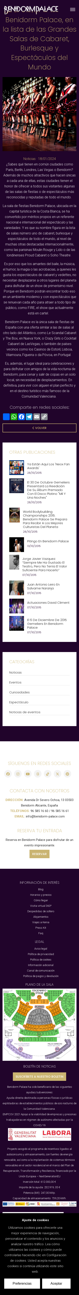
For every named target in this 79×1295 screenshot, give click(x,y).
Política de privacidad (41, 954)
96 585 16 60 (39, 811)
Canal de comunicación (41, 970)
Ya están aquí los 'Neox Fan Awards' (48, 466)
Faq (40, 933)
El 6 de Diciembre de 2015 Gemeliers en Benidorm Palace (47, 623)
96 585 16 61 (60, 811)
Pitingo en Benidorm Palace (48, 541)
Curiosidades (19, 692)
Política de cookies (40, 959)
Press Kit (40, 927)
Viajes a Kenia (40, 922)
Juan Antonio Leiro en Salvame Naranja (43, 586)
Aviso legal (40, 948)
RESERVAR (39, 854)
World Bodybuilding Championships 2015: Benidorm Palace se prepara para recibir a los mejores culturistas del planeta (45, 519)
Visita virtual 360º (41, 905)
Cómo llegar (41, 900)
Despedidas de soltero (40, 911)
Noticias (29, 159)
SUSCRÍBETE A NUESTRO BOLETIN (39, 1076)
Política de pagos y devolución (41, 976)
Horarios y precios (41, 894)
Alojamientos (40, 916)
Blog (40, 889)
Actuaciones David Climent (48, 603)
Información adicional (41, 965)
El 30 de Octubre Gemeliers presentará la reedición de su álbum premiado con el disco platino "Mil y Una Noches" (48, 489)
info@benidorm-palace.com (45, 816)
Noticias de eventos (24, 712)
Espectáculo (18, 702)
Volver (39, 428)
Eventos (15, 682)
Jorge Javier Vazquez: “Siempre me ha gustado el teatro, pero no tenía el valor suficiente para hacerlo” (44, 564)
